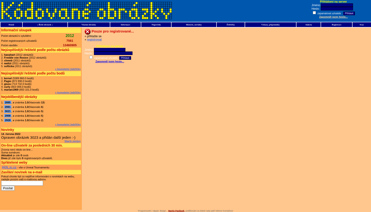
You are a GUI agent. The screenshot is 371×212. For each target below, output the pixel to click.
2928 (7, 120)
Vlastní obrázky (89, 24)
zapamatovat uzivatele (330, 13)
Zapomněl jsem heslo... (333, 16)
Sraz (362, 24)
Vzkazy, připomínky (270, 24)
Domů (11, 24)
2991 (7, 107)
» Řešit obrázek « (45, 24)
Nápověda (156, 24)
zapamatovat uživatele (106, 58)
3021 (7, 111)
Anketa (308, 24)
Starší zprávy (72, 141)
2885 (7, 102)
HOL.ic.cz (9, 167)
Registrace (336, 24)
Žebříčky (231, 24)
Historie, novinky (194, 24)
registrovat (94, 39)
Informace (125, 24)
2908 (7, 115)
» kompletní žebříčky (68, 69)
